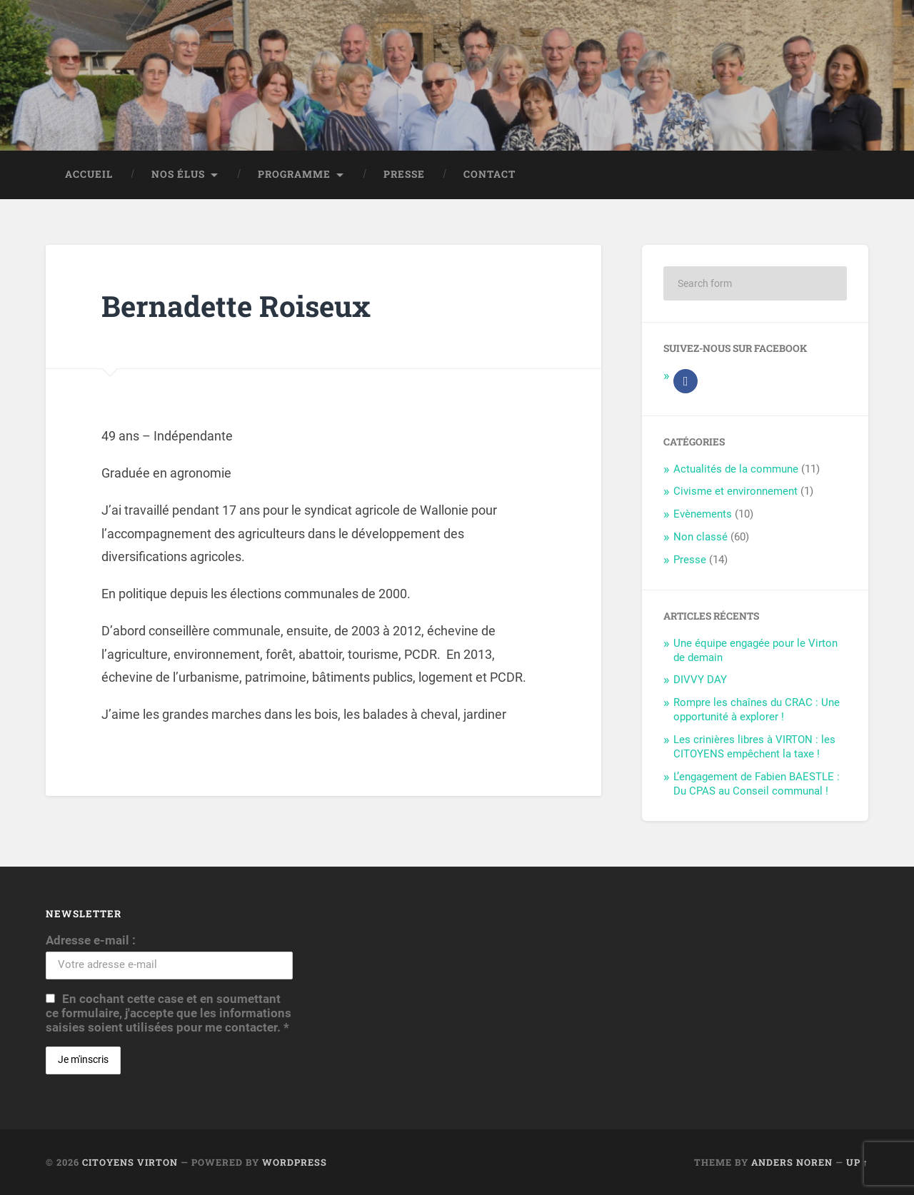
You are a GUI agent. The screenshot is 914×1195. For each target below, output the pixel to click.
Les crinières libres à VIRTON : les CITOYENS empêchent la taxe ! (754, 746)
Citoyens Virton (130, 1162)
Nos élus (178, 174)
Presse (404, 174)
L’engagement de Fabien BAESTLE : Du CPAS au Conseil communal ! (756, 783)
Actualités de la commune (735, 469)
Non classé (700, 536)
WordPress (294, 1162)
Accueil (89, 174)
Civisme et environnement (735, 491)
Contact (489, 174)
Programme (294, 174)
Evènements (702, 514)
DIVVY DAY (700, 679)
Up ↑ (857, 1162)
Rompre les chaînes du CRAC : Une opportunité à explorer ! (756, 709)
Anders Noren (792, 1162)
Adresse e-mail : (91, 940)
